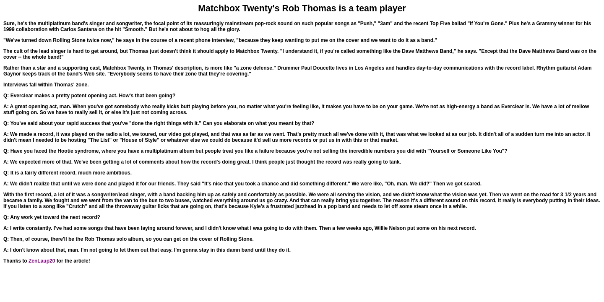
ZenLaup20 (42, 261)
